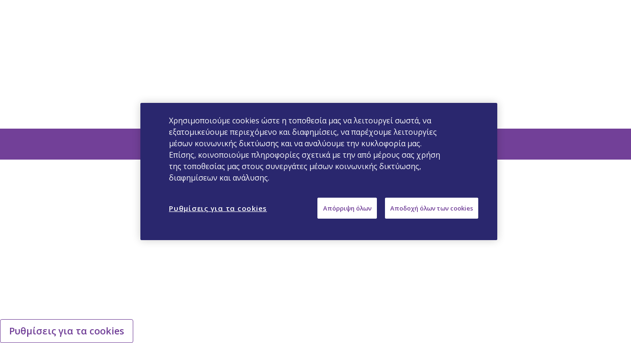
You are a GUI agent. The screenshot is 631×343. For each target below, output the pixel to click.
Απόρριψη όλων (347, 208)
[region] (318, 171)
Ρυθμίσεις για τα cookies (66, 330)
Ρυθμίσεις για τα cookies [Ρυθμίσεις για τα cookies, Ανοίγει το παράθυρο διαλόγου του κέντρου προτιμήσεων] (218, 208)
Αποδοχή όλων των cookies (431, 208)
